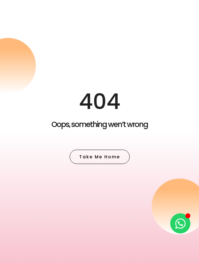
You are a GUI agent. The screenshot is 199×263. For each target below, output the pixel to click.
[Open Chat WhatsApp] (180, 223)
